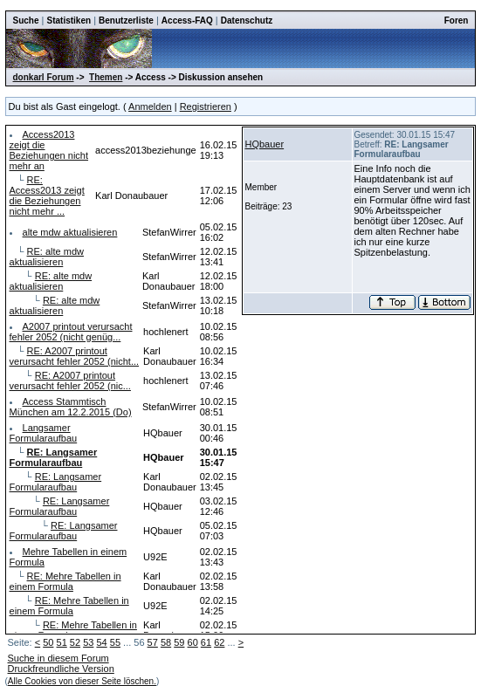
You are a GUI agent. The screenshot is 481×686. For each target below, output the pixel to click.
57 (153, 642)
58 (166, 642)
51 (62, 642)
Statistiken (69, 20)
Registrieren (205, 106)
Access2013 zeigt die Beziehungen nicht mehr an (49, 150)
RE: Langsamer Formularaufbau (56, 481)
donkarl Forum (43, 77)
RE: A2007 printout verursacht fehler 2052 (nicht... (75, 356)
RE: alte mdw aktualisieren (47, 256)
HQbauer (265, 144)
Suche (26, 20)
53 (88, 642)
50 (48, 642)
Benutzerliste (126, 20)
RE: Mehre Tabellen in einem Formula (65, 581)
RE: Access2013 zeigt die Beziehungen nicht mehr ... (47, 195)
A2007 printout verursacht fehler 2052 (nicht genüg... (71, 331)
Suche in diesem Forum (58, 658)
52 (75, 642)
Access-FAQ (187, 20)
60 (193, 642)
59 (179, 642)
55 (115, 642)
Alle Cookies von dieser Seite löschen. (82, 681)
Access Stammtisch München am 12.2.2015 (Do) (71, 406)
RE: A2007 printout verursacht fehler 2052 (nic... (70, 380)
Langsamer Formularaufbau (44, 432)
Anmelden (150, 106)
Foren (456, 20)
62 (219, 642)
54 (101, 642)
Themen (105, 77)
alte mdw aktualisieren (70, 232)
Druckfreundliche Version (61, 668)
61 (206, 642)
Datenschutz (246, 20)
